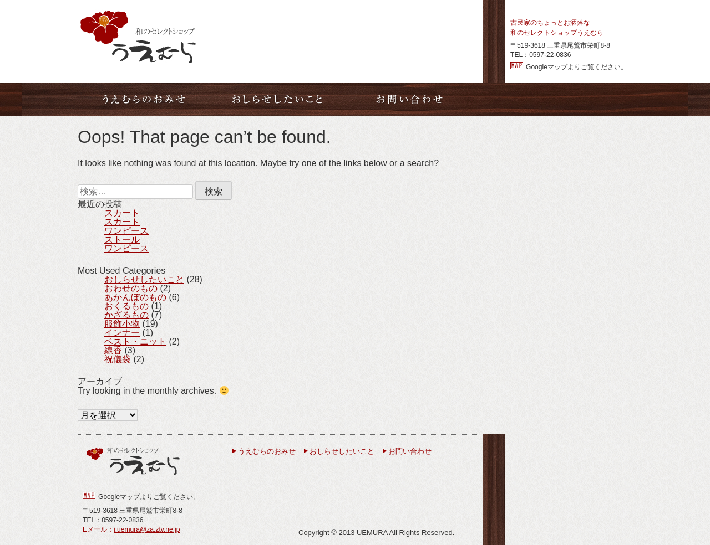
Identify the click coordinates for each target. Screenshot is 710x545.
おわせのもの (131, 288)
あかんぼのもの (135, 297)
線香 (113, 350)
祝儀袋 (117, 359)
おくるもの (126, 306)
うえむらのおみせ (267, 451)
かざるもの (126, 315)
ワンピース (126, 230)
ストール (122, 239)
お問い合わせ (410, 451)
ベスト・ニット (135, 341)
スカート (122, 213)
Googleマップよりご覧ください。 (576, 67)
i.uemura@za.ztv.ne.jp (147, 529)
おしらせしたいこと (144, 279)
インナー (122, 332)
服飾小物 (122, 323)
